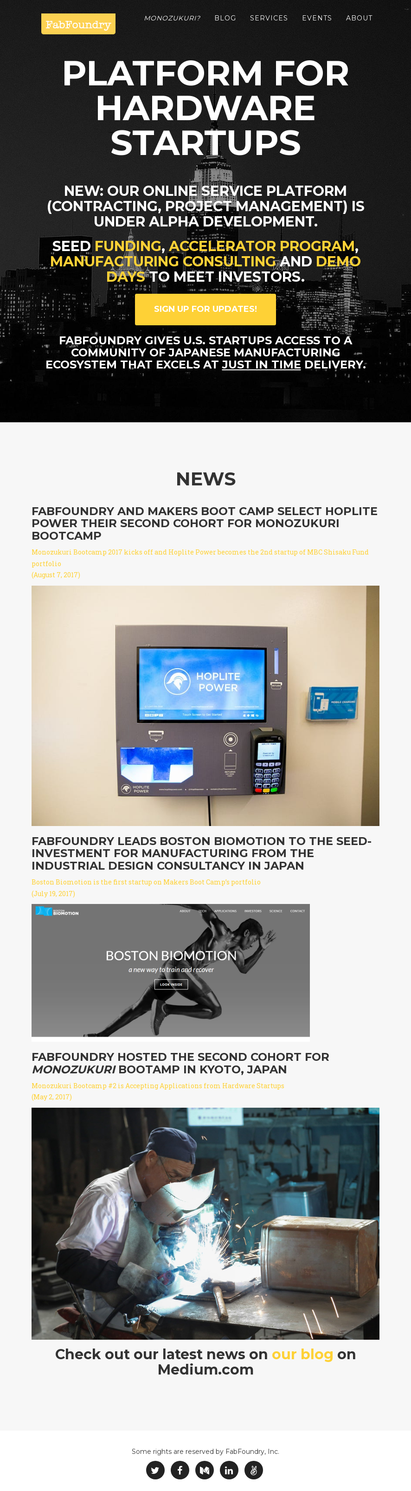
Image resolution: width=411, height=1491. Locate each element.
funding (128, 246)
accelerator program (262, 246)
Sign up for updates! (205, 309)
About (359, 23)
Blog (225, 23)
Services (269, 23)
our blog (303, 1354)
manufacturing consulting (163, 261)
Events (317, 23)
